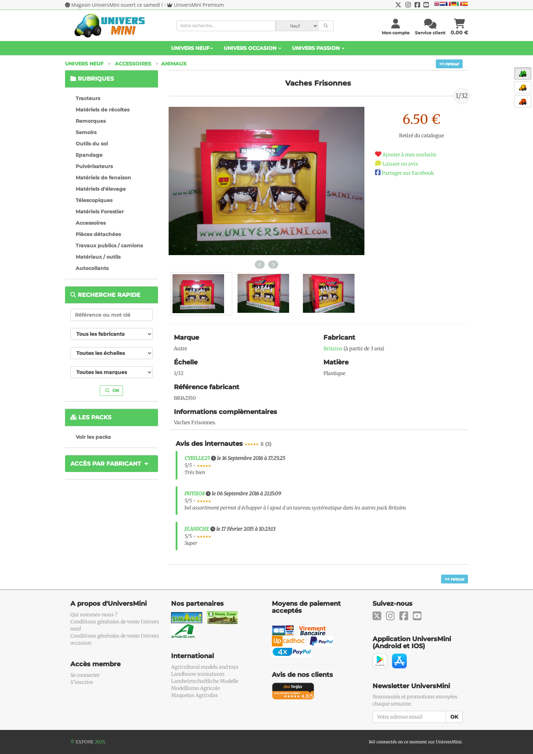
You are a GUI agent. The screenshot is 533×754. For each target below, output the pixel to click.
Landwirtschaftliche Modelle (204, 681)
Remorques (91, 121)
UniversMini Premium (199, 4)
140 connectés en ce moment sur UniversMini (415, 741)
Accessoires (133, 64)
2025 (100, 741)
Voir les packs (93, 437)
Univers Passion (318, 48)
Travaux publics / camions (109, 245)
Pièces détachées (98, 234)
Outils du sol (92, 143)
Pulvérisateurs (94, 166)
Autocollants (92, 268)
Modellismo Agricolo (195, 688)
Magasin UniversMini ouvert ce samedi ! (117, 4)
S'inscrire (81, 682)
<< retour (449, 64)
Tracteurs (88, 98)
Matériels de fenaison (103, 177)
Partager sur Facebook (408, 173)
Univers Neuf (192, 48)
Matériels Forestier (100, 211)
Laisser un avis (400, 164)
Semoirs (86, 132)
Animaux (174, 64)
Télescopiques (94, 200)
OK (112, 390)
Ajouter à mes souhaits (409, 154)
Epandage (89, 155)
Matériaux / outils (98, 257)
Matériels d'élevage (101, 189)
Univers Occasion (252, 48)
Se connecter (85, 675)
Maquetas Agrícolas (194, 695)
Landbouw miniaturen (197, 674)
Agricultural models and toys (205, 667)
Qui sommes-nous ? (93, 614)
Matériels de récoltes (102, 110)
